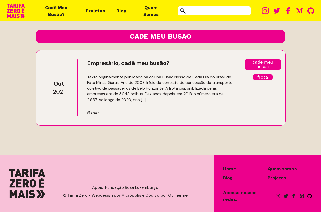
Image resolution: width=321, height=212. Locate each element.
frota (262, 77)
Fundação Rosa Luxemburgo (131, 187)
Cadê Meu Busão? (56, 11)
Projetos (95, 10)
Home (229, 169)
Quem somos (282, 169)
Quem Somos (151, 11)
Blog (121, 10)
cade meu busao (262, 64)
